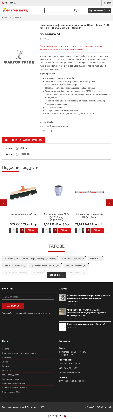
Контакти (6, 370)
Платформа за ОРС (11, 392)
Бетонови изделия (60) (76, 265)
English (107, 3)
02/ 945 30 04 (65, 381)
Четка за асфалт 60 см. (24, 214)
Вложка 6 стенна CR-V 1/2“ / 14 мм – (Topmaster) (56, 217)
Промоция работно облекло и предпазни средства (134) (30, 258)
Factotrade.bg (33, 407)
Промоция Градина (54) (73, 258)
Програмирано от (56, 415)
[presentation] (3, 202)
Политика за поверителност (37, 313)
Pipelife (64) (95, 258)
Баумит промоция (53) (14, 265)
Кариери (6, 366)
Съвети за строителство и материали (19, 353)
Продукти (6, 357)
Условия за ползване (12, 379)
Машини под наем (10, 375)
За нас (5, 362)
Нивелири (25, 154)
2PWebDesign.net (103, 407)
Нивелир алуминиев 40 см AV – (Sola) (89, 215)
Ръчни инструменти (59, 126)
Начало (5, 349)
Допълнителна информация (24, 140)
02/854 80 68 (10, 3)
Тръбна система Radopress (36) (45, 265)
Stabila (50, 122)
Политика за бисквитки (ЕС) (15, 388)
